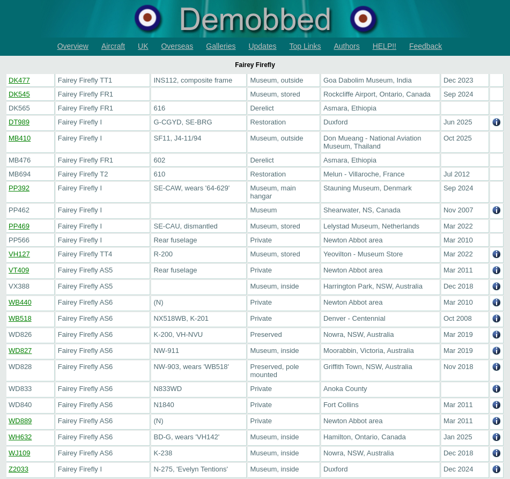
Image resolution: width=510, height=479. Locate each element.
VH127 (19, 254)
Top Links (305, 46)
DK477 (19, 80)
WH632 (20, 437)
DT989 (19, 122)
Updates (262, 46)
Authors (347, 46)
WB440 (20, 302)
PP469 (19, 226)
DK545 (19, 94)
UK (143, 46)
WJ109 (19, 453)
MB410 (20, 138)
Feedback (425, 46)
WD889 (20, 421)
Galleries (220, 46)
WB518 (20, 318)
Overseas (177, 46)
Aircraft (113, 46)
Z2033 (18, 469)
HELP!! (384, 46)
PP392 (19, 188)
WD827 (20, 351)
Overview (72, 46)
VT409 (19, 270)
